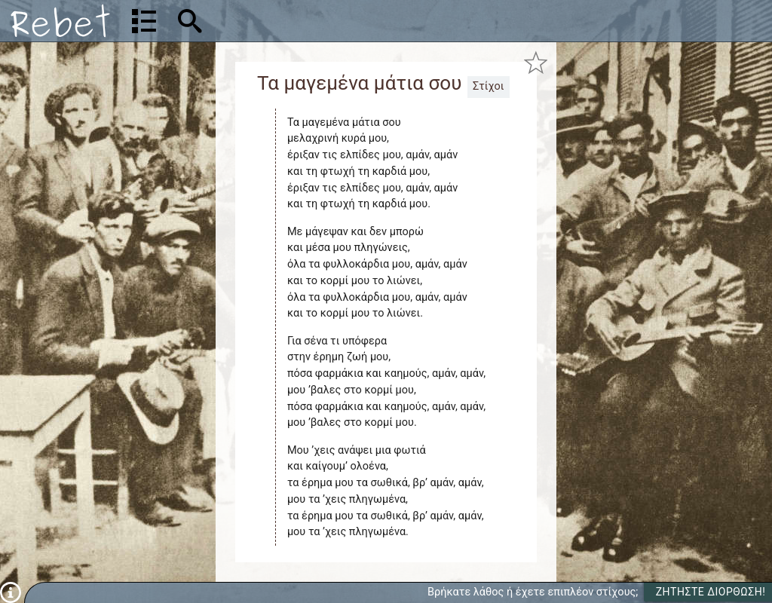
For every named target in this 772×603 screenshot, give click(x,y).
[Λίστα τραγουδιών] (144, 21)
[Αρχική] (60, 20)
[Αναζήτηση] (286, 20)
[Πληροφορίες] (10, 592)
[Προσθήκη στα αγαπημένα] (535, 63)
